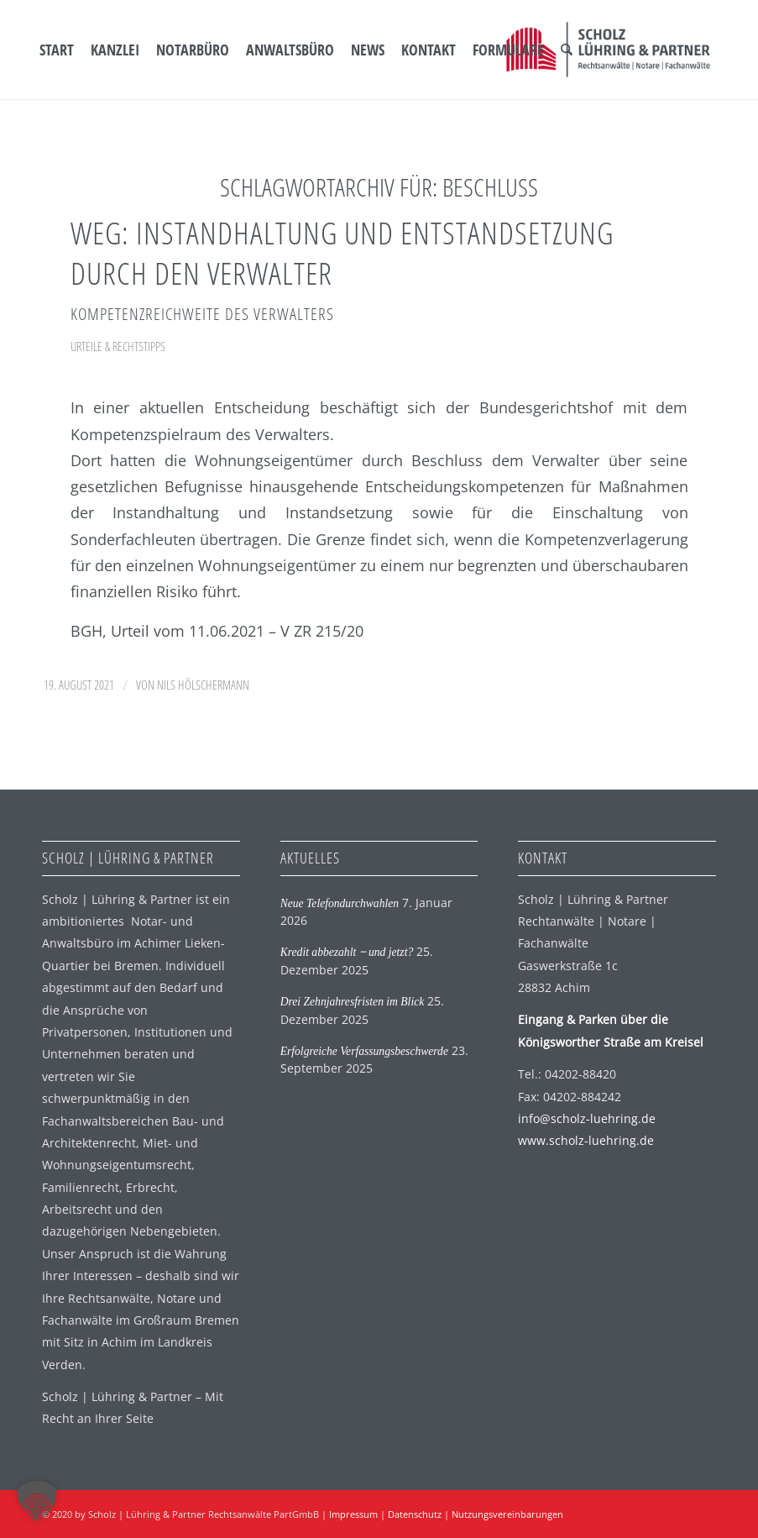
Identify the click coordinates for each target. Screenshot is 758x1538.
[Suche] (566, 49)
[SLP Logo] (608, 49)
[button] (37, 1501)
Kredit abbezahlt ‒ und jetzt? (347, 952)
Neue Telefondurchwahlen (339, 903)
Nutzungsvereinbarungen (507, 1514)
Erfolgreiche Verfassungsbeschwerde (364, 1051)
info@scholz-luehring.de (587, 1118)
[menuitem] (56, 49)
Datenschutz (415, 1514)
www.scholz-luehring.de (586, 1140)
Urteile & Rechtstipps (118, 346)
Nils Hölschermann (203, 684)
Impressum (353, 1514)
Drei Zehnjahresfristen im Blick (352, 1001)
